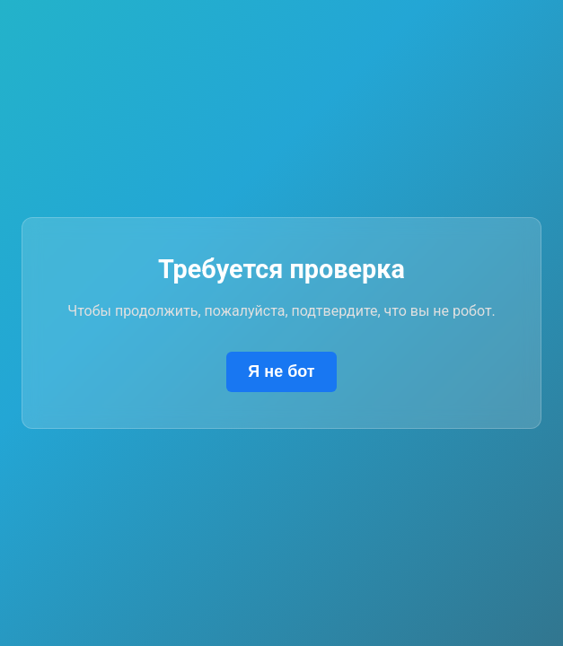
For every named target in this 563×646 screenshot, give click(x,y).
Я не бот (281, 371)
